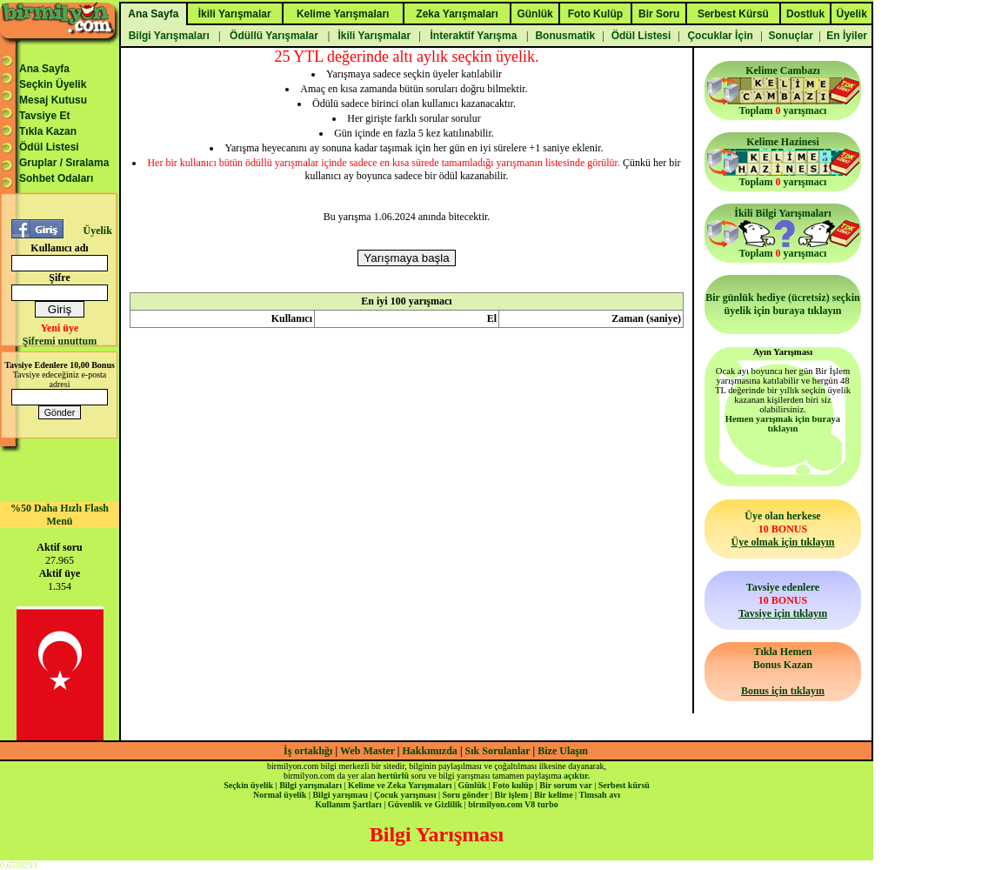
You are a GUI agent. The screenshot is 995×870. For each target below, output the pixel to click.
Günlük (471, 785)
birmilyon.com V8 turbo (513, 804)
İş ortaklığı (308, 751)
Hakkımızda (430, 751)
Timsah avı (599, 795)
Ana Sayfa (44, 69)
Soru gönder (466, 795)
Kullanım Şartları (348, 804)
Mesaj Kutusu (53, 100)
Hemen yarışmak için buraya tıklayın (782, 423)
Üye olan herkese (782, 529)
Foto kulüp (512, 785)
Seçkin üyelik (248, 785)
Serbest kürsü (624, 785)
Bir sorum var (565, 785)
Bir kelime (553, 795)
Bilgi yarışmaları (310, 785)
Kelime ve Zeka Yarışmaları (399, 785)
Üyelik (97, 230)
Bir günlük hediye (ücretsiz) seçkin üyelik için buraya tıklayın (782, 304)
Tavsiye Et (44, 116)
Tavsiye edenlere (782, 600)
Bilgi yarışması (340, 795)
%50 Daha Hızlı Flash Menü (59, 514)
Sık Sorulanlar (498, 751)
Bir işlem (511, 795)
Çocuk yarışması (405, 795)
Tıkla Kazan (48, 131)
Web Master (368, 751)
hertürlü (393, 775)
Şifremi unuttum (60, 341)
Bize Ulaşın (563, 751)
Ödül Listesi (49, 147)
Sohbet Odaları (56, 178)
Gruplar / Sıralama (64, 163)
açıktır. (577, 775)
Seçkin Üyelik (52, 84)
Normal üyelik (279, 795)
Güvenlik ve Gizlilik (425, 804)
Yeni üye (60, 328)
